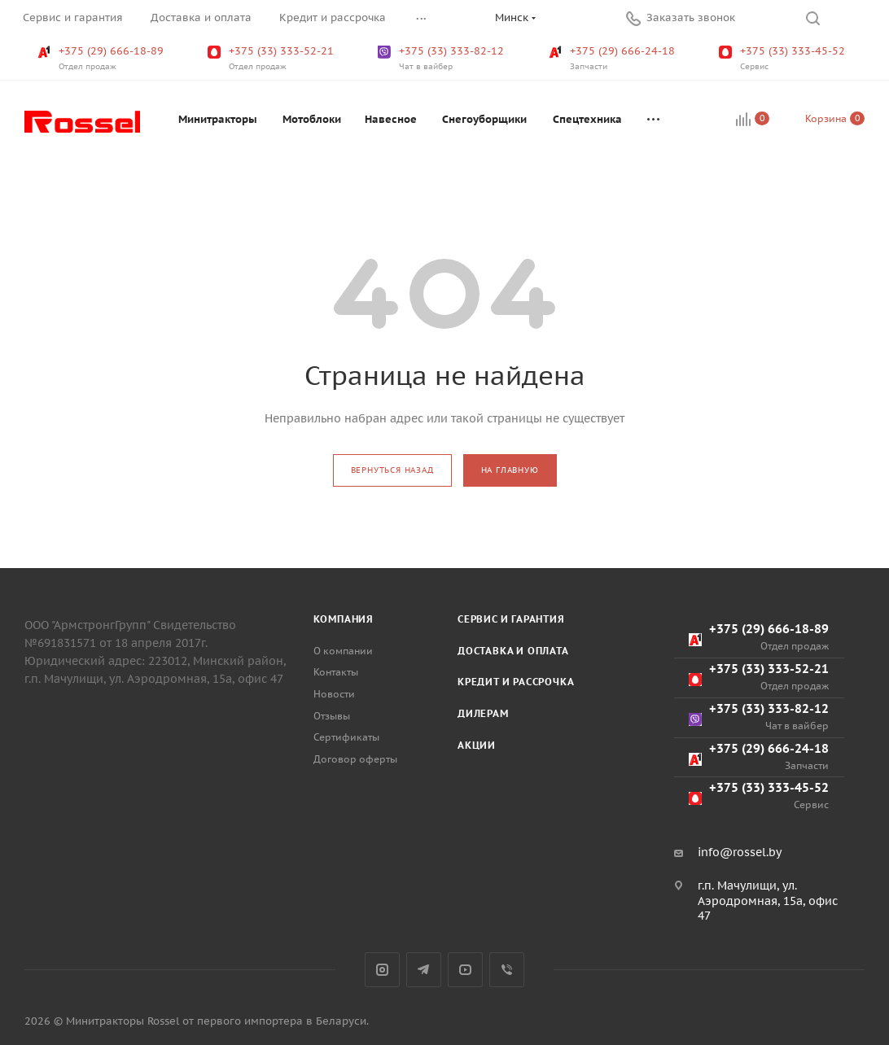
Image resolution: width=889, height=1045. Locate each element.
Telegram (423, 969)
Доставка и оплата (513, 651)
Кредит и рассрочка (516, 682)
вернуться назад (392, 470)
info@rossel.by (740, 852)
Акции (477, 745)
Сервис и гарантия (511, 619)
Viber (506, 969)
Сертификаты (346, 737)
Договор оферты (355, 759)
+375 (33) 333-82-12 (442, 59)
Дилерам (483, 713)
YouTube (465, 969)
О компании (343, 651)
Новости (334, 694)
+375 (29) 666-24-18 (613, 59)
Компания (343, 619)
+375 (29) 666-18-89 (102, 59)
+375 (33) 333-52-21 (272, 59)
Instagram (382, 969)
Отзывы (331, 716)
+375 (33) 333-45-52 (783, 59)
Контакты (335, 672)
